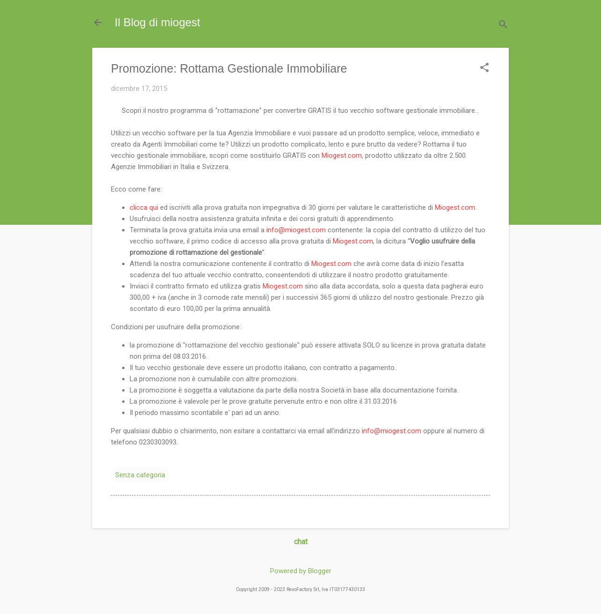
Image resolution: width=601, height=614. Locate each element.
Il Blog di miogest (157, 22)
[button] (484, 68)
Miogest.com (342, 155)
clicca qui (144, 207)
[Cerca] (503, 25)
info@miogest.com (296, 230)
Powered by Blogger (300, 571)
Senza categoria (140, 475)
